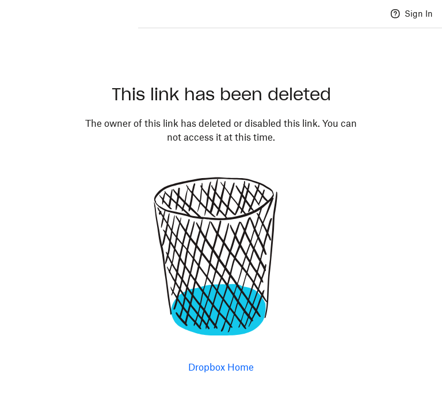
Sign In (419, 13)
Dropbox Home (221, 367)
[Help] (395, 14)
